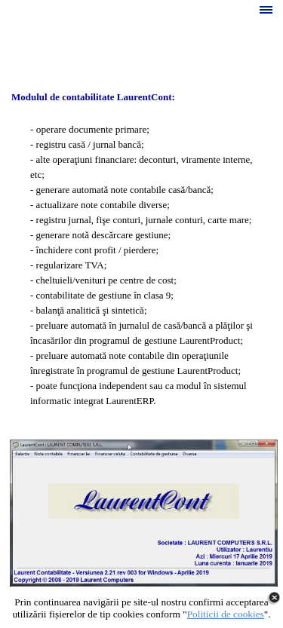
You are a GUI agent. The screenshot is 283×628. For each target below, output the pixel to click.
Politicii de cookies (225, 614)
